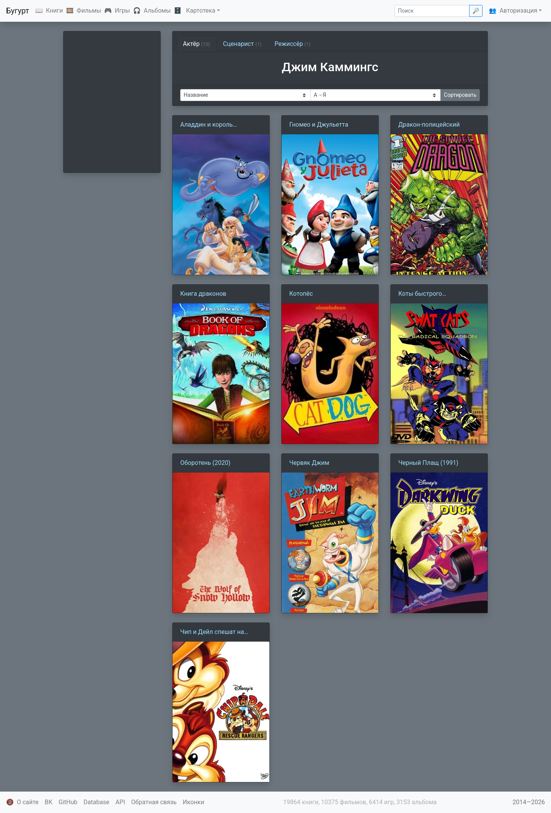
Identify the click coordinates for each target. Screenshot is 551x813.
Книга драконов (203, 293)
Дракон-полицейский (429, 124)
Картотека (200, 10)
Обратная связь (154, 802)
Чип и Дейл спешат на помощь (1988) (212, 632)
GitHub (68, 802)
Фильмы (89, 10)
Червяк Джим (309, 462)
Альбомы (157, 10)
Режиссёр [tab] (292, 43)
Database (96, 802)
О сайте (28, 802)
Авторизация (518, 10)
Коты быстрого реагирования (420, 294)
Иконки (193, 802)
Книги (54, 10)
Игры (122, 10)
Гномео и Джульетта (318, 124)
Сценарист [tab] (242, 43)
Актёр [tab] (196, 43)
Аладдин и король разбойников (206, 125)
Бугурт (17, 10)
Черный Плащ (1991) (428, 462)
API (120, 802)
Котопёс (301, 293)
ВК (48, 802)
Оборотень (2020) (205, 462)
